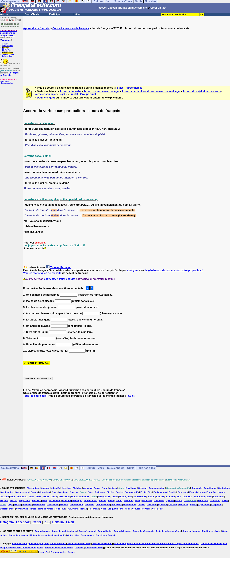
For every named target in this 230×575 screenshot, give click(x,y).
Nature (119, 500)
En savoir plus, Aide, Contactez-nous (47, 543)
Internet (160, 496)
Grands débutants (80, 496)
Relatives (183, 504)
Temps (33, 509)
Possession (52, 504)
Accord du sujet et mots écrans (202, 91)
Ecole (143, 492)
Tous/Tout (60, 509)
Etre (150, 492)
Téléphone (93, 509)
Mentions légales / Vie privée (59, 547)
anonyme (132, 270)
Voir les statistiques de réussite (42, 273)
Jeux (101, 468)
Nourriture (147, 500)
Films (12, 496)
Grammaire (64, 496)
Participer (55, 14)
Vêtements (157, 509)
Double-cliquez (46, 97)
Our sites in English (105, 535)
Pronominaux (76, 504)
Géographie (104, 496)
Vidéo (103, 509)
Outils (130, 468)
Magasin (4, 500)
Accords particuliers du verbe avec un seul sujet (151, 91)
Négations (159, 500)
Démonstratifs (132, 492)
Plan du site (6, 51)
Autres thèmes (133, 87)
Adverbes (66, 488)
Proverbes (116, 504)
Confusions (224, 488)
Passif (225, 500)
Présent (141, 504)
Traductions (72, 509)
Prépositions (129, 504)
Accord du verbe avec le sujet (101, 91)
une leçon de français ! (9, 74)
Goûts (54, 496)
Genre (46, 496)
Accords (45, 488)
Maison (13, 500)
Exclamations (160, 492)
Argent (97, 488)
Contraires (44, 492)
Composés (196, 488)
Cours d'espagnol (87, 531)
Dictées (110, 492)
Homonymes (125, 496)
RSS (47, 522)
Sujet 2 (63, 94)
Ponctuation (39, 504)
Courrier (74, 492)
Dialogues (100, 492)
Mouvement (55, 500)
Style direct (204, 504)
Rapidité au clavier (211, 531)
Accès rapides (7, 46)
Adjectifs (55, 488)
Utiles (76, 14)
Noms (137, 500)
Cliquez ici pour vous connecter (10, 25)
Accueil (4, 14)
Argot (104, 488)
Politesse (26, 504)
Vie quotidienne (115, 509)
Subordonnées (7, 509)
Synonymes (22, 509)
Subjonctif (216, 504)
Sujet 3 (73, 94)
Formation (22, 496)
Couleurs (63, 492)
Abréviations (33, 488)
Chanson (142, 488)
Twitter (36, 522)
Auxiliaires (131, 488)
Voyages (146, 509)
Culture (91, 468)
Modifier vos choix (94, 547)
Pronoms (89, 504)
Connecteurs (22, 492)
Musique (66, 500)
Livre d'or (5, 49)
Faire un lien (7, 56)
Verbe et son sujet (46, 94)
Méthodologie (90, 500)
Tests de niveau (46, 509)
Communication (157, 488)
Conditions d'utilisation (78, 543)
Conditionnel (210, 488)
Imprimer (5, 47)
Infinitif (151, 496)
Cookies (79, 547)
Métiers (102, 500)
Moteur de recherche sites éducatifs (48, 535)
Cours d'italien (105, 531)
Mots (44, 500)
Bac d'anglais (87, 535)
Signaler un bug (8, 54)
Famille (172, 492)
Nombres (128, 500)
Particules (215, 500)
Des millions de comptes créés (8, 32)
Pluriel (17, 504)
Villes (127, 509)
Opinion (170, 500)
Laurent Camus (19, 543)
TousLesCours (115, 468)
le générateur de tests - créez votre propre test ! (174, 270)
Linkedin (58, 522)
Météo (111, 500)
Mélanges (77, 500)
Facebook (23, 522)
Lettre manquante (202, 496)
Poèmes (64, 504)
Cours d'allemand (122, 531)
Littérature (218, 496)
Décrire (119, 492)
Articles (113, 488)
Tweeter (55, 267)
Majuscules (24, 500)
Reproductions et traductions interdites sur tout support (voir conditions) (163, 543)
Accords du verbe (70, 91)
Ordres (178, 500)
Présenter (152, 504)
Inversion (170, 496)
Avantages (6, 40)
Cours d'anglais (42, 531)
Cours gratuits (10, 468)
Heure (115, 496)
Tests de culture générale (168, 531)
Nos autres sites (6, 83)
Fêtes (38, 496)
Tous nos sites (146, 468)
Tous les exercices (34, 395)
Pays (10, 504)
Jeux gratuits (5, 81)
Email (70, 522)
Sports (193, 504)
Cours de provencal (18, 535)
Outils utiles (73, 535)
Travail (83, 509)
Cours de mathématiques (64, 531)
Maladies (36, 500)
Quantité (162, 504)
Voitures (136, 509)
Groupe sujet (88, 94)
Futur (31, 496)
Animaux (87, 488)
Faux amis (182, 492)
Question (173, 504)
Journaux (187, 496)
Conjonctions (7, 492)
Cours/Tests (32, 14)
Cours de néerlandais (143, 531)
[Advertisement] (126, 55)
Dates (90, 492)
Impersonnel (140, 496)
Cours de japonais (191, 531)
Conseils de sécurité (102, 543)
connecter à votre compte (59, 279)
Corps (54, 492)
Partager (65, 267)
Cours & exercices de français (70, 28)
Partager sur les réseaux (62, 552)
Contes (34, 492)
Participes (203, 500)
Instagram (7, 522)
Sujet (120, 87)
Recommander (7, 53)
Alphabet (77, 488)
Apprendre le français (36, 28)
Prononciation (103, 504)
